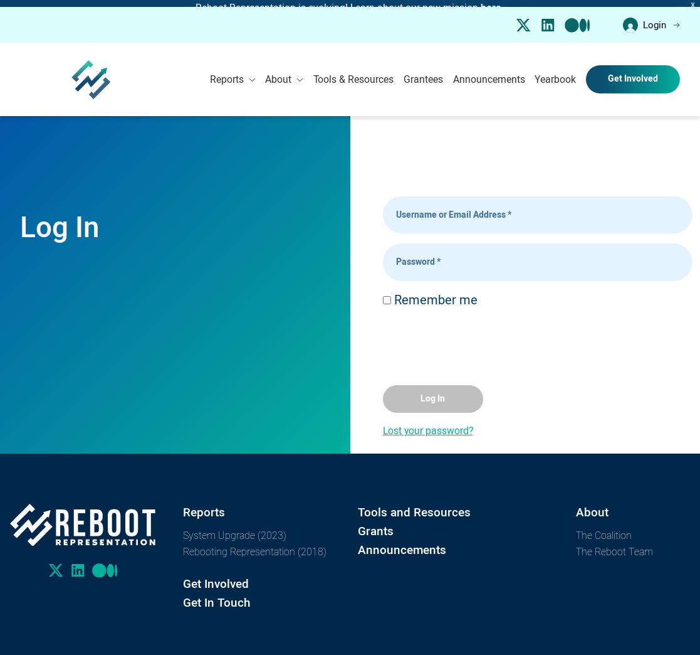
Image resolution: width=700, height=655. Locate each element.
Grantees (423, 73)
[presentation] (478, 338)
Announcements (489, 73)
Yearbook (555, 73)
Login (651, 18)
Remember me (430, 293)
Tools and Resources (414, 506)
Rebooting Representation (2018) (254, 544)
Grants (376, 524)
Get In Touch (217, 596)
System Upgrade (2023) (234, 528)
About (284, 73)
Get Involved (633, 73)
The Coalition (604, 528)
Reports (233, 73)
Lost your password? (428, 424)
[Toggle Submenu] (252, 73)
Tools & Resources (353, 73)
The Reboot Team (614, 544)
